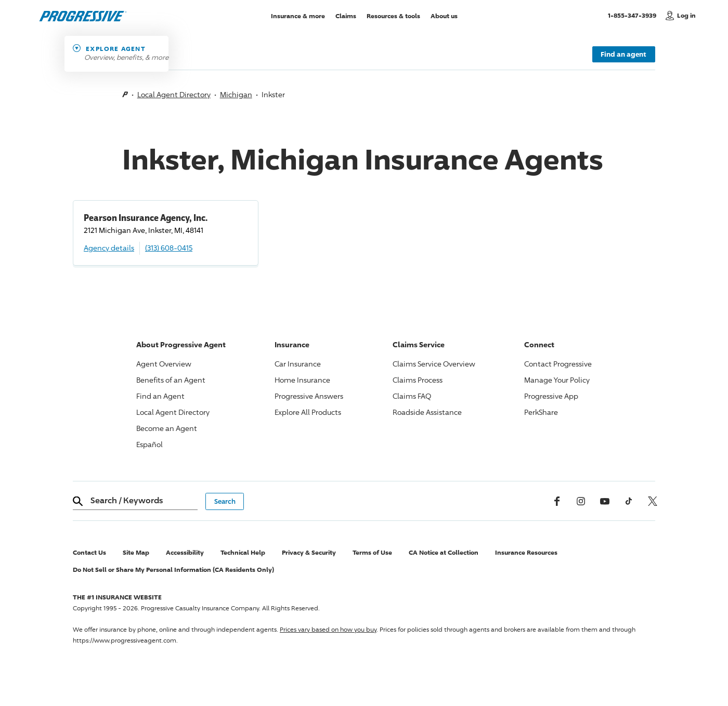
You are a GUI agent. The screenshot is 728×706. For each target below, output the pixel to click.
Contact (558, 363)
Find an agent (623, 54)
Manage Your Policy (557, 379)
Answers (309, 395)
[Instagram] (581, 501)
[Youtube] (605, 501)
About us (444, 15)
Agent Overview (163, 363)
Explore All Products (308, 412)
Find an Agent (160, 395)
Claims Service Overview (434, 363)
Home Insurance (302, 379)
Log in (686, 15)
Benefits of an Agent (170, 379)
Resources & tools (393, 15)
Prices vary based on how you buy (328, 629)
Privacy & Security (309, 552)
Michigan (236, 94)
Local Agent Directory (174, 94)
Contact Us (89, 552)
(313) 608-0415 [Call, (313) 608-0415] (168, 247)
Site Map (136, 552)
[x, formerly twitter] (652, 501)
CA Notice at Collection (443, 552)
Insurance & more (298, 15)
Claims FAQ (412, 395)
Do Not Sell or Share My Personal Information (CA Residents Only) (173, 569)
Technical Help (242, 552)
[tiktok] (628, 501)
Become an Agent (166, 428)
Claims (345, 15)
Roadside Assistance (427, 412)
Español (149, 444)
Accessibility (185, 552)
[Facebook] (557, 501)
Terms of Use (372, 552)
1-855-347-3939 (634, 15)
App (551, 395)
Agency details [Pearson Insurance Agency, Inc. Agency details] (109, 247)
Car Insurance (298, 363)
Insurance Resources (526, 552)
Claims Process (418, 379)
